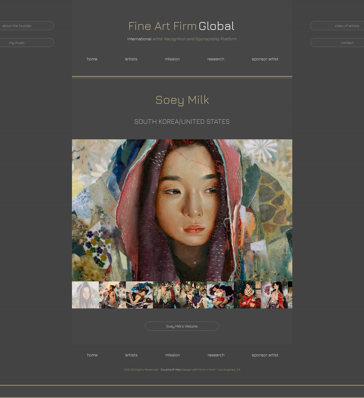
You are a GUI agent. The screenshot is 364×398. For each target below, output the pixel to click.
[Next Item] (284, 210)
